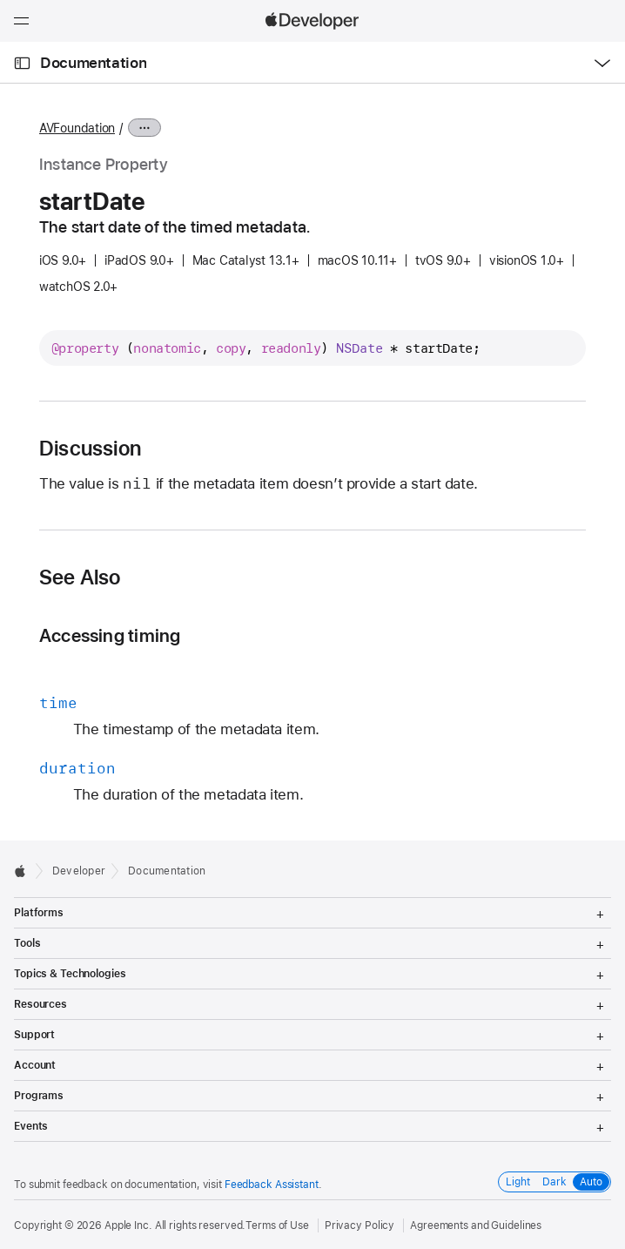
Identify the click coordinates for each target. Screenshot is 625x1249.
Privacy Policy (359, 1225)
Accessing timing (110, 635)
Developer (78, 871)
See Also (80, 577)
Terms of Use (277, 1225)
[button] (0, 0)
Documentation (93, 62)
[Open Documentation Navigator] (22, 63)
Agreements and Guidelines (475, 1225)
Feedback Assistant (272, 1184)
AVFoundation (77, 128)
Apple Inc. (128, 1225)
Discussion (90, 448)
